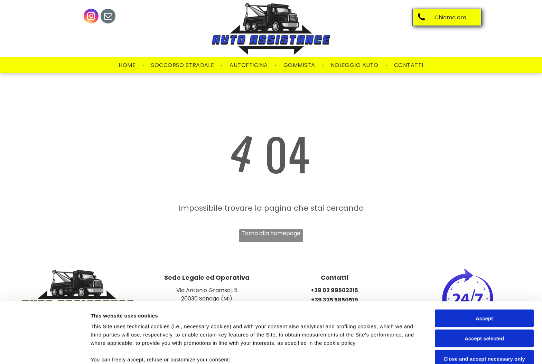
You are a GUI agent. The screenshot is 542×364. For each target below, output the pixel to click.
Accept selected (484, 283)
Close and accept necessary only (484, 303)
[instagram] (91, 17)
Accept (484, 263)
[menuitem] (128, 65)
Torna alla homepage (271, 233)
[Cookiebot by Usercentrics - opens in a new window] (45, 350)
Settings (351, 350)
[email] (108, 17)
